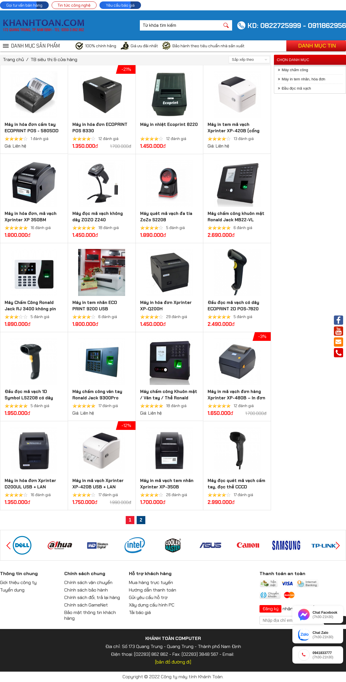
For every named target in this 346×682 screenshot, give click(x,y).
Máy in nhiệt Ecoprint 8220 (169, 124)
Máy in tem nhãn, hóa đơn (303, 79)
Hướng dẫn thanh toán (152, 590)
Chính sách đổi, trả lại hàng (92, 597)
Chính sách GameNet (86, 605)
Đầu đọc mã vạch (296, 88)
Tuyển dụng (12, 590)
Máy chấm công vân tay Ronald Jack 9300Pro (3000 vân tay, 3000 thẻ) (99, 398)
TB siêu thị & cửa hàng (54, 59)
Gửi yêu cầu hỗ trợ (148, 597)
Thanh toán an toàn (282, 573)
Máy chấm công (295, 70)
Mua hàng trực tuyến (151, 582)
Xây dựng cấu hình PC (151, 605)
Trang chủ (13, 59)
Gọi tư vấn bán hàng (24, 5)
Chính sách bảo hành (86, 590)
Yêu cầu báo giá (120, 5)
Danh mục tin (317, 46)
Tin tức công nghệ (74, 5)
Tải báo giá (140, 612)
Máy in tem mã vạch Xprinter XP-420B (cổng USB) (234, 131)
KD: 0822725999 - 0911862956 (296, 25)
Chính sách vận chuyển (88, 582)
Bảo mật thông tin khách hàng (90, 615)
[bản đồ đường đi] (173, 662)
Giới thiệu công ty (18, 582)
